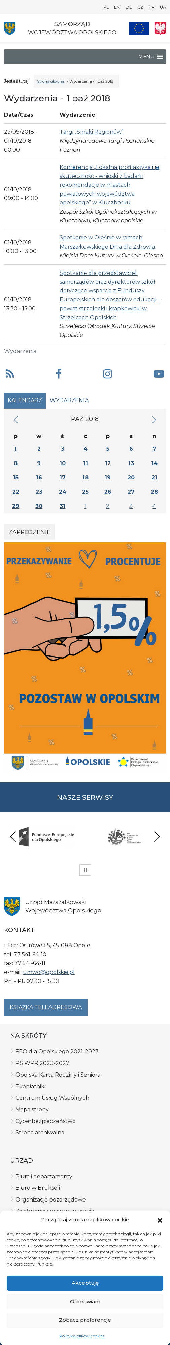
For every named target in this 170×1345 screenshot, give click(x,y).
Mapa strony (32, 1109)
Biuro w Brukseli (37, 1188)
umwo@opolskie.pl (49, 972)
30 (38, 506)
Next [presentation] (157, 836)
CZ (140, 7)
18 (85, 477)
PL (106, 7)
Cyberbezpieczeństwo (45, 1121)
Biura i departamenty (43, 1176)
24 (62, 492)
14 (154, 463)
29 (15, 506)
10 (63, 463)
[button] (160, 1219)
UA (163, 7)
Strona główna (50, 81)
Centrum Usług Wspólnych (52, 1098)
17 (63, 477)
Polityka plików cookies (81, 1335)
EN (117, 7)
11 (85, 463)
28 (154, 492)
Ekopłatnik (29, 1086)
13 (131, 463)
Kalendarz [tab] (25, 400)
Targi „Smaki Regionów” (92, 132)
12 (108, 463)
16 (39, 477)
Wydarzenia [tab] (69, 400)
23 (39, 492)
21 (154, 477)
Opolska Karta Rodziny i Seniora (57, 1074)
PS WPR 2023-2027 (42, 1063)
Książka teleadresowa (46, 1007)
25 (85, 492)
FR (152, 7)
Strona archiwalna (39, 1132)
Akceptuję (85, 1283)
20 (131, 477)
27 (131, 492)
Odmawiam (85, 1301)
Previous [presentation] (13, 836)
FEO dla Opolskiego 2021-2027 (57, 1051)
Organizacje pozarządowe (50, 1199)
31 (62, 506)
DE (129, 7)
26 (107, 492)
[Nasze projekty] (139, 28)
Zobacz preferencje (85, 1320)
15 (16, 477)
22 (15, 492)
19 (108, 477)
